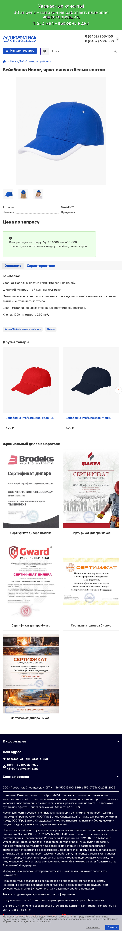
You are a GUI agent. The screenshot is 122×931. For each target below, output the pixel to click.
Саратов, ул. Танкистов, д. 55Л (27, 758)
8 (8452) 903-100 (99, 36)
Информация (61, 741)
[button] (118, 390)
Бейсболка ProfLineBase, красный (30, 418)
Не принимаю (93, 927)
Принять (112, 927)
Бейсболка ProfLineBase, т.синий (89, 418)
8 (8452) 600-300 (99, 41)
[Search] (84, 51)
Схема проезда (61, 776)
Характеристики (41, 266)
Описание (13, 266)
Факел (51, 329)
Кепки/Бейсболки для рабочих (30, 61)
